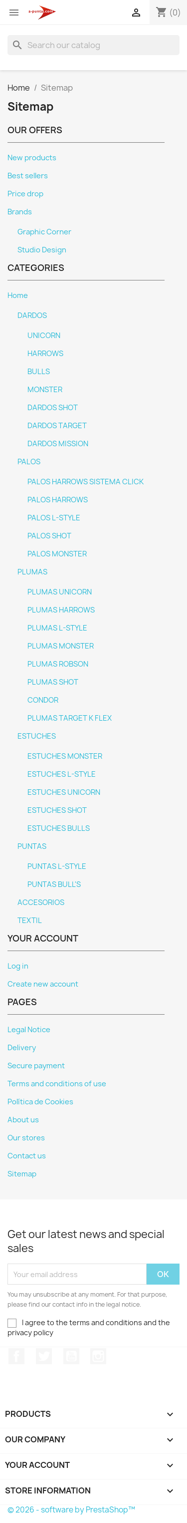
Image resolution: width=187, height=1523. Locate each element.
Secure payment (36, 1066)
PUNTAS (31, 846)
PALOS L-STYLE (53, 518)
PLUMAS (32, 572)
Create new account (42, 984)
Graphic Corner (44, 232)
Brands (19, 212)
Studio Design (41, 250)
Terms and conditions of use (56, 1084)
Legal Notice (28, 1030)
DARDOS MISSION (57, 444)
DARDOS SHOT (52, 408)
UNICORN (43, 336)
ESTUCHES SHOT (57, 810)
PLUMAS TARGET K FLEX (69, 718)
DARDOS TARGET (57, 426)
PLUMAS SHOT (52, 682)
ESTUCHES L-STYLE (61, 774)
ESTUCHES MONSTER (64, 756)
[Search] (93, 45)
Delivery (21, 1048)
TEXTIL (29, 921)
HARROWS (45, 354)
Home (17, 295)
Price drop (25, 194)
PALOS (28, 462)
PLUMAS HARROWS (61, 610)
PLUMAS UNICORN (59, 592)
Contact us (26, 1156)
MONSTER (44, 390)
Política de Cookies (40, 1102)
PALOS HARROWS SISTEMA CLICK (85, 482)
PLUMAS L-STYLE (57, 628)
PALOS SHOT (49, 536)
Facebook (16, 1356)
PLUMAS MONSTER (60, 646)
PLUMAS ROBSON (57, 664)
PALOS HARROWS (57, 500)
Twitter (44, 1356)
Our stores (26, 1138)
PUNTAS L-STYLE (56, 866)
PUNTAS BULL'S (54, 884)
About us (23, 1120)
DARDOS (32, 316)
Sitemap (21, 1174)
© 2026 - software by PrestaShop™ (71, 1509)
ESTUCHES (36, 736)
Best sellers (27, 176)
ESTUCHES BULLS (58, 828)
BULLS (38, 372)
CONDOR (42, 700)
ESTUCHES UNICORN (63, 792)
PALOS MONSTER (57, 554)
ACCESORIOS (40, 902)
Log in (17, 966)
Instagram (98, 1356)
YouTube (71, 1356)
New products (31, 158)
